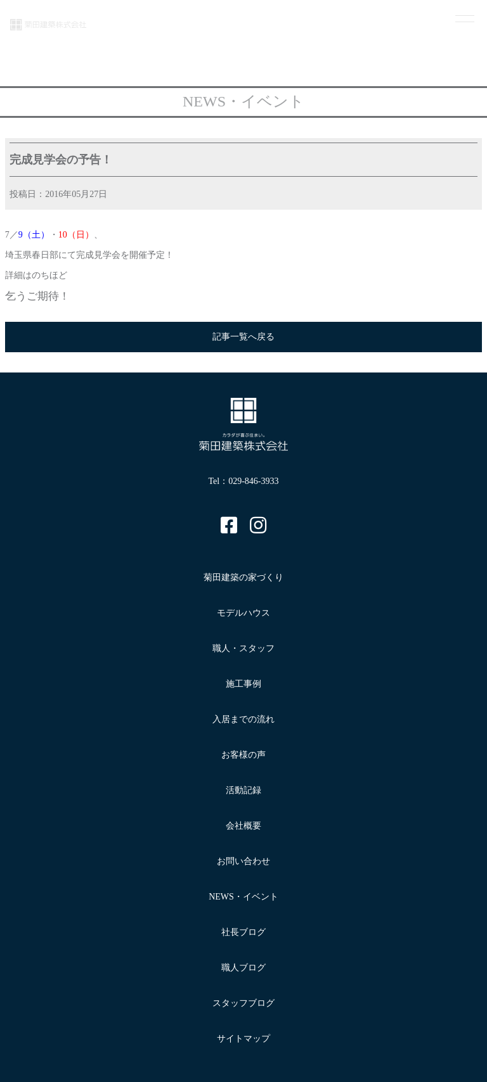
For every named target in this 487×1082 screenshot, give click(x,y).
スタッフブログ (243, 1003)
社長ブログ (243, 932)
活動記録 (243, 790)
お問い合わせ (243, 861)
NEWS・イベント (243, 896)
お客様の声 (243, 755)
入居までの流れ (243, 719)
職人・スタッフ (243, 648)
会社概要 (243, 826)
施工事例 (243, 684)
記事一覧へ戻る (243, 336)
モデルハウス (243, 613)
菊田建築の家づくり (243, 577)
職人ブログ (243, 967)
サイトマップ (243, 1038)
